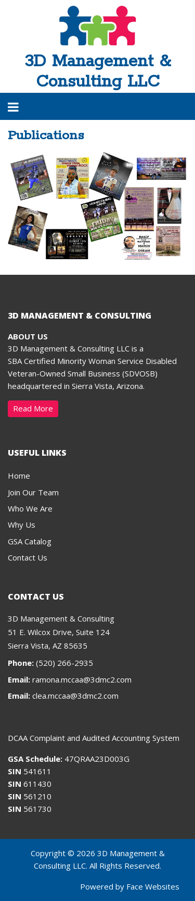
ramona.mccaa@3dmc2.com (82, 679)
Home (19, 475)
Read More (33, 408)
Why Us (21, 524)
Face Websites (152, 886)
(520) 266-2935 (50, 663)
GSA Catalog (29, 541)
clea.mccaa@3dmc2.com (75, 695)
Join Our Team (33, 492)
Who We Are (30, 508)
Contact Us (27, 557)
